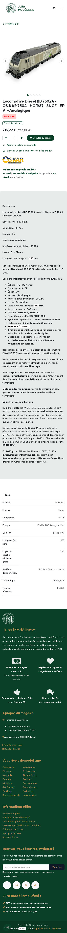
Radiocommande (11, 795)
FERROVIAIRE (10, 24)
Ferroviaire (8, 767)
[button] (5, 60)
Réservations (30, 775)
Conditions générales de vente (18, 821)
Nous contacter (10, 837)
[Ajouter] (21, 138)
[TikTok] (35, 885)
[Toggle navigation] (61, 7)
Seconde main (30, 787)
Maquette (7, 775)
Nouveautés (29, 767)
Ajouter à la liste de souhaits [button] (19, 144)
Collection (28, 791)
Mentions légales (11, 813)
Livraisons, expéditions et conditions (21, 825)
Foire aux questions (12, 829)
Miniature (7, 783)
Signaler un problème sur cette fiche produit (27, 150)
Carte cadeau (30, 783)
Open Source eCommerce (48, 928)
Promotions (29, 771)
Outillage (7, 791)
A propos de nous (11, 833)
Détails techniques (12, 123)
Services (27, 779)
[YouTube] (26, 885)
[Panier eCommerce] (53, 8)
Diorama (7, 771)
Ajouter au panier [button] (40, 137)
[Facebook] (7, 885)
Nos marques (29, 795)
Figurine (6, 779)
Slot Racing (8, 787)
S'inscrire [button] (57, 867)
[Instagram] (17, 885)
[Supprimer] (6, 138)
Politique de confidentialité (16, 817)
